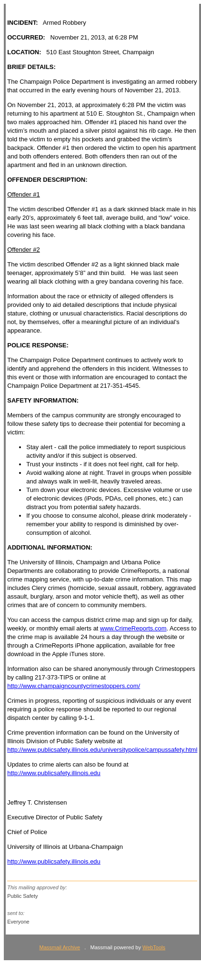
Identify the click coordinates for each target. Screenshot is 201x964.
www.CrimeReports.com (133, 628)
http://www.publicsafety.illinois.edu (53, 773)
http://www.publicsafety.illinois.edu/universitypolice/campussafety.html (102, 749)
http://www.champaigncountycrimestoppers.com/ (73, 685)
